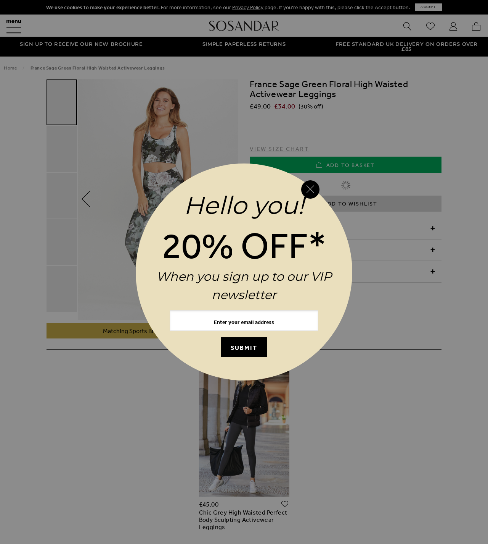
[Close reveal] (310, 189)
